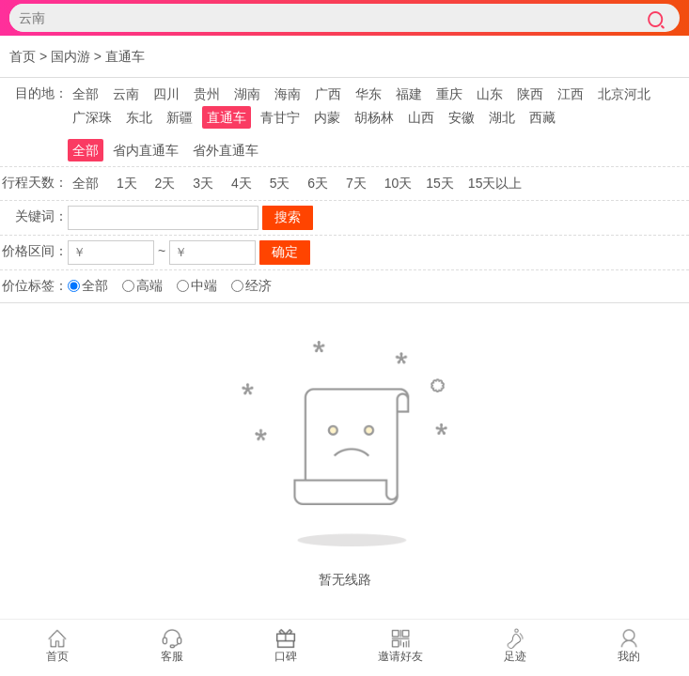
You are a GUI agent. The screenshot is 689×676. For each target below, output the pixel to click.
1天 (127, 183)
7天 (356, 183)
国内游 (70, 56)
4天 (241, 183)
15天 (440, 183)
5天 (280, 183)
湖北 (502, 117)
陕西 (530, 93)
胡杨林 (374, 117)
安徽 (461, 117)
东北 (139, 117)
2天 (165, 183)
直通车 (125, 56)
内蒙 (327, 117)
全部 (85, 93)
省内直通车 (146, 150)
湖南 (247, 93)
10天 (398, 183)
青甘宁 (280, 117)
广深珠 (92, 117)
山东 (490, 93)
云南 (126, 93)
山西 (421, 117)
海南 (287, 93)
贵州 (207, 93)
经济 (258, 285)
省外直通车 (225, 150)
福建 (409, 93)
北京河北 (624, 93)
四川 (166, 93)
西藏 (542, 117)
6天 (317, 183)
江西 (570, 93)
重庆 (449, 93)
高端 (149, 285)
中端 (204, 285)
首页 (22, 56)
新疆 (179, 117)
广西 (328, 93)
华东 (368, 93)
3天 (203, 183)
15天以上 (495, 183)
